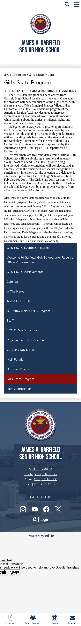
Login (40, 519)
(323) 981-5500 (45, 479)
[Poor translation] (14, 572)
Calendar (54, 620)
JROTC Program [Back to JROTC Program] (15, 75)
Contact (72, 620)
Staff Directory (33, 620)
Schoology (10, 620)
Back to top (40, 497)
